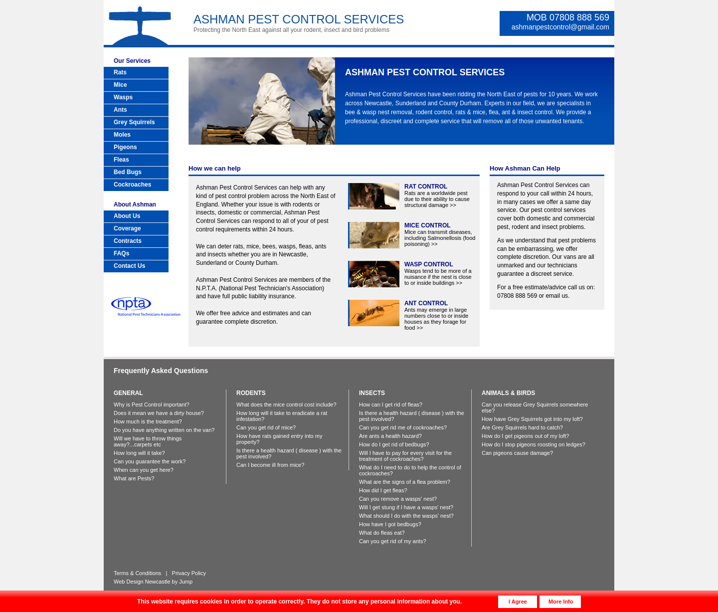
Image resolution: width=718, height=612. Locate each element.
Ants (120, 109)
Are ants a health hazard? (390, 436)
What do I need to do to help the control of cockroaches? (410, 470)
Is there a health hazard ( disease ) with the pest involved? (289, 453)
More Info (560, 602)
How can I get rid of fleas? (390, 405)
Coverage (127, 228)
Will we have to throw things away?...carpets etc (147, 441)
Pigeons (125, 147)
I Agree (518, 602)
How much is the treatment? (148, 421)
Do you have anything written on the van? (164, 430)
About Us (127, 215)
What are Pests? (134, 478)
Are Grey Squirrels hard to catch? (522, 427)
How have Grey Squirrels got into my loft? (532, 419)
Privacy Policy (189, 573)
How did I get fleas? (383, 490)
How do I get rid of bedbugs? (394, 444)
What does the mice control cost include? (286, 405)
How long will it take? (139, 453)
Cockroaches (132, 184)
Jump (185, 582)
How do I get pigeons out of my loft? (525, 436)
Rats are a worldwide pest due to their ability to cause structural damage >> (437, 196)
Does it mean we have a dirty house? (159, 413)
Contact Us (129, 265)
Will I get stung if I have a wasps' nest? (406, 507)
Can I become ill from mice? (270, 465)
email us (556, 295)
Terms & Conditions (137, 573)
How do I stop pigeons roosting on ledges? (533, 444)
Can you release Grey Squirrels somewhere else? (535, 407)
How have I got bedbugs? (390, 524)
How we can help (214, 168)
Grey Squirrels (134, 122)
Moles (122, 134)
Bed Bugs (128, 172)
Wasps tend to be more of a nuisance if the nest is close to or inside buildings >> (438, 273)
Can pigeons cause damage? (517, 453)
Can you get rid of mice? (266, 427)
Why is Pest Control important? (151, 405)
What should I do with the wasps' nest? (406, 516)
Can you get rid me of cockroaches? (403, 427)
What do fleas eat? (382, 533)
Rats (120, 72)
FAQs (121, 253)
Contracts (128, 240)
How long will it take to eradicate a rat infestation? (281, 416)
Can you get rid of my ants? (392, 541)
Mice (120, 84)
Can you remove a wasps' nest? (398, 499)
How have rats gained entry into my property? (279, 439)
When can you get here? (144, 470)
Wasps (123, 97)
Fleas (121, 159)
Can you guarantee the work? (149, 461)
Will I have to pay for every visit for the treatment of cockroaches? (405, 456)
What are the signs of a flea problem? (404, 482)
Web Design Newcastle (142, 582)
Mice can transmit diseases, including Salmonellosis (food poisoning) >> (439, 234)
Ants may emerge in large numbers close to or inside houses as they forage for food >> (436, 315)
